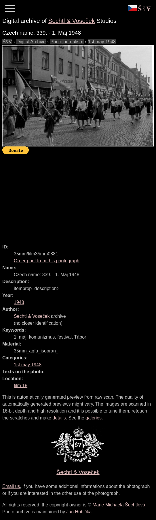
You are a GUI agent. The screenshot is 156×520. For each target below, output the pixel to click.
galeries (93, 417)
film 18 (20, 385)
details (59, 417)
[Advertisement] (79, 196)
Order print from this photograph (46, 260)
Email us (11, 486)
